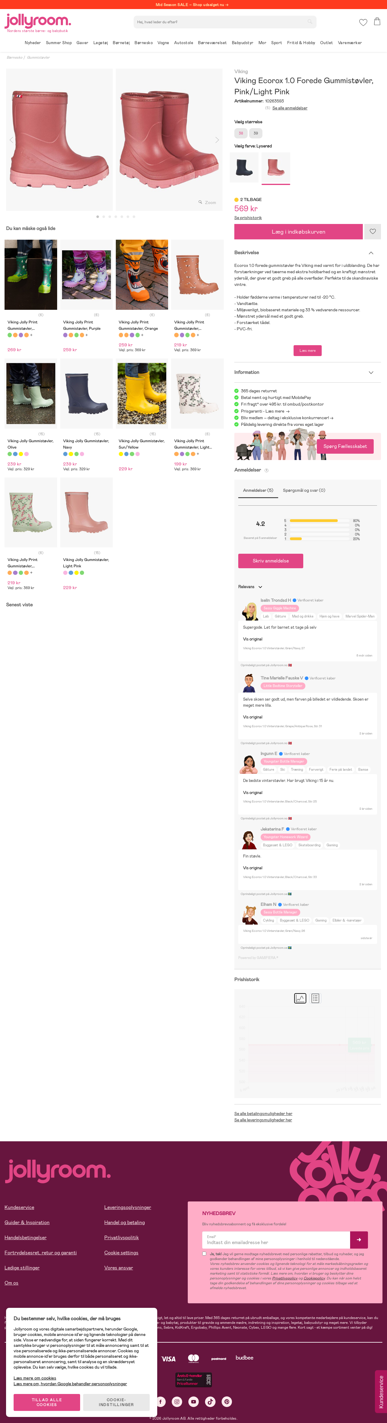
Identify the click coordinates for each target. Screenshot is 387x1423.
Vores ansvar (118, 1268)
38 (241, 133)
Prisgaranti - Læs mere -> (265, 411)
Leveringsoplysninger (127, 1207)
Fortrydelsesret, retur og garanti (41, 1253)
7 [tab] (134, 217)
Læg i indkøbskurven (298, 231)
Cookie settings (121, 1253)
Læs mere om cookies (35, 1378)
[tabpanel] (59, 140)
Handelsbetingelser (26, 1237)
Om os (11, 1283)
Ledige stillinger (22, 1268)
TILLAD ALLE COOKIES (47, 1402)
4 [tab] (116, 217)
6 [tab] (128, 217)
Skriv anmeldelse (271, 561)
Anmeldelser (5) (258, 490)
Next (217, 140)
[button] (363, 22)
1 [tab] (98, 217)
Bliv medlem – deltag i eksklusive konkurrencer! (285, 417)
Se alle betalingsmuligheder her (263, 1113)
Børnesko (14, 57)
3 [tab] (110, 217)
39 (256, 133)
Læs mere (308, 350)
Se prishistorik (248, 217)
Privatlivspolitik (121, 1237)
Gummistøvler (38, 57)
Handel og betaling (124, 1222)
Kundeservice (19, 1207)
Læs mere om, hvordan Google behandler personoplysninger (70, 1383)
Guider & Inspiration (27, 1222)
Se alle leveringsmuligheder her (263, 1120)
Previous (11, 140)
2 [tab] (104, 217)
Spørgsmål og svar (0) (304, 490)
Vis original (252, 639)
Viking (241, 72)
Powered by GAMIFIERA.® (258, 958)
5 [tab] (122, 217)
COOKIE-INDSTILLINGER (116, 1402)
